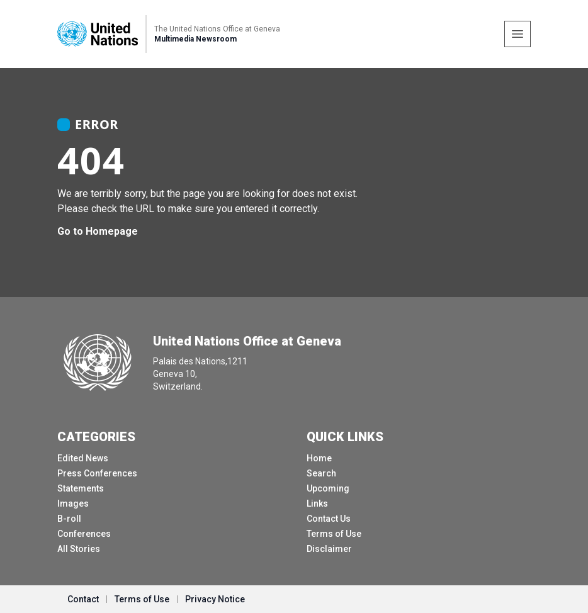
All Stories (78, 549)
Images (73, 503)
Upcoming (328, 488)
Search (321, 473)
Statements (80, 488)
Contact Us (329, 519)
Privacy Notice (215, 599)
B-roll (69, 519)
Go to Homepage (97, 231)
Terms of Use (334, 534)
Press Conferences (97, 473)
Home (319, 458)
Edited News (82, 458)
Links (317, 503)
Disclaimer (329, 549)
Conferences (84, 534)
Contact (83, 599)
